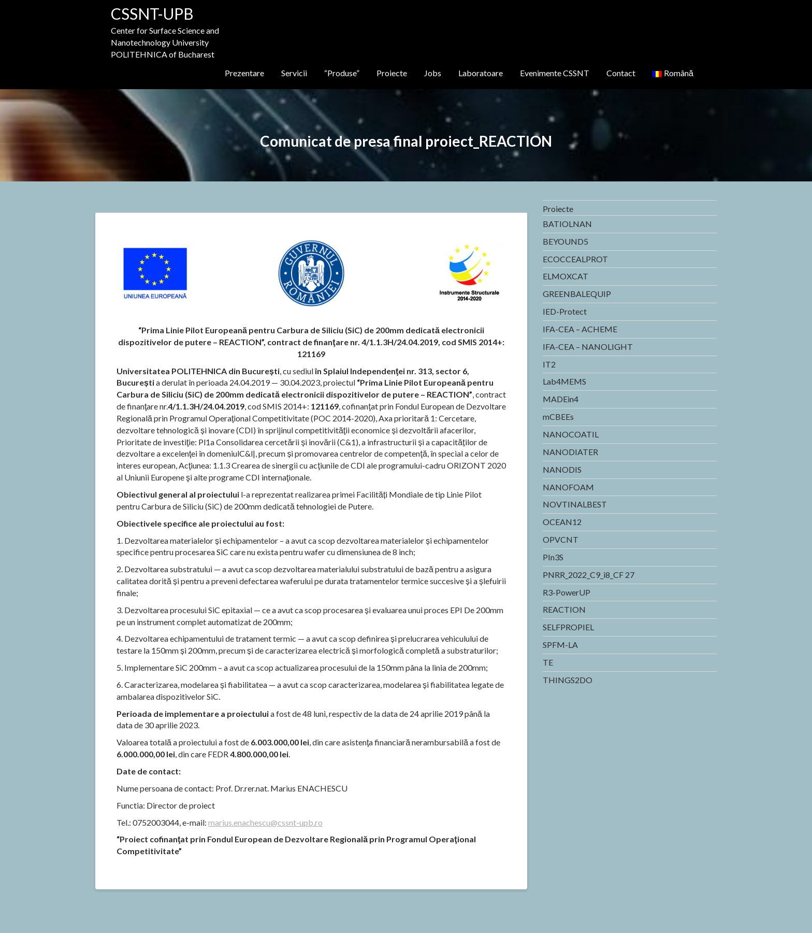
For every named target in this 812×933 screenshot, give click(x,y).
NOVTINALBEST (575, 504)
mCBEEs (558, 416)
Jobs (432, 73)
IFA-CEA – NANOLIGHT (588, 346)
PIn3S (553, 557)
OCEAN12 (562, 522)
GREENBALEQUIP (577, 294)
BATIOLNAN (567, 224)
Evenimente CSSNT (554, 73)
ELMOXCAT (565, 276)
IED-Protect (565, 311)
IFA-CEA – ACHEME (580, 329)
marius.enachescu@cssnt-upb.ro (265, 822)
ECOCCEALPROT (575, 259)
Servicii (294, 73)
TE (548, 662)
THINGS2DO (567, 680)
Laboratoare (480, 73)
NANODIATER (570, 452)
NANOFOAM (568, 487)
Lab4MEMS (564, 381)
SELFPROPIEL (568, 627)
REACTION (564, 609)
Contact (620, 73)
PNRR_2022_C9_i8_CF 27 (588, 574)
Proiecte (391, 73)
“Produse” (341, 73)
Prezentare (244, 73)
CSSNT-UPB (152, 13)
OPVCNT (560, 539)
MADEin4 (560, 399)
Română (673, 73)
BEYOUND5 (565, 241)
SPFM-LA (560, 644)
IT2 (549, 364)
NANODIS (562, 469)
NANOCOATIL (571, 434)
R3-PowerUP (566, 592)
